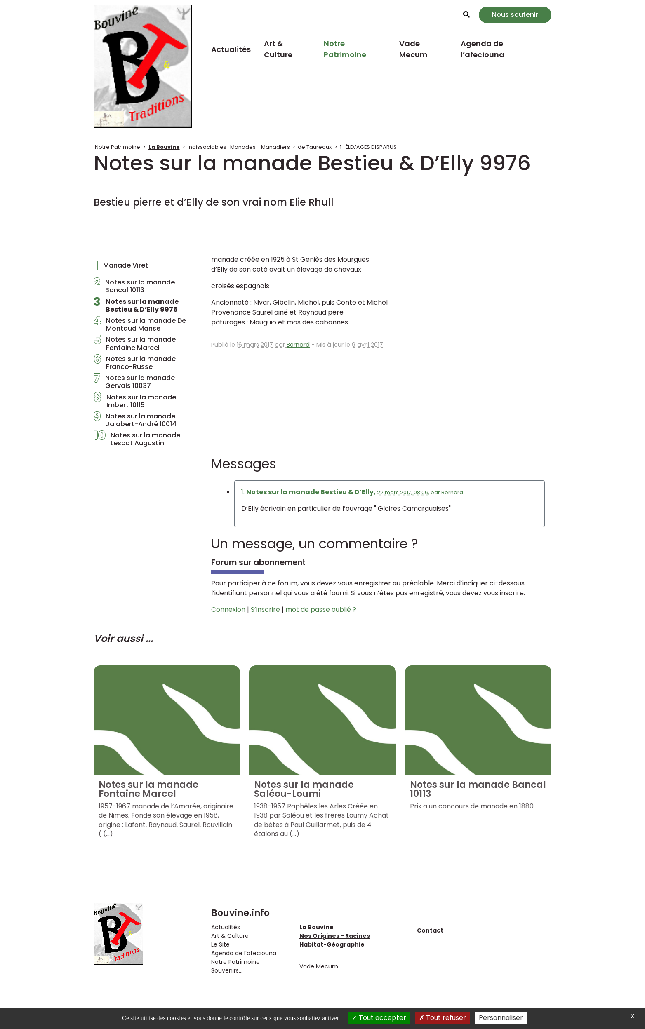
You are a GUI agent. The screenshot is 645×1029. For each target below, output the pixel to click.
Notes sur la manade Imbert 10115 (135, 401)
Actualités (231, 49)
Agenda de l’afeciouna (482, 49)
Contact (430, 930)
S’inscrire (265, 609)
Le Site (220, 944)
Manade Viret (121, 267)
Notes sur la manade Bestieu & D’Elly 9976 (136, 305)
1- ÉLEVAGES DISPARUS (368, 146)
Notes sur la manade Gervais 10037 (134, 382)
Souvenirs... (226, 970)
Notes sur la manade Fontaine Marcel (135, 343)
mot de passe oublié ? (320, 609)
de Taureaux (315, 146)
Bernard (298, 345)
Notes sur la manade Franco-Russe (135, 363)
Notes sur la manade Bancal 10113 (134, 286)
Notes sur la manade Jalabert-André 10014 (135, 420)
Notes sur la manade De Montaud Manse (140, 324)
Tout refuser (442, 1017)
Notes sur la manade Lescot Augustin (137, 439)
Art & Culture (278, 49)
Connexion (228, 609)
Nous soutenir (515, 14)
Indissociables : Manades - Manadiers (239, 146)
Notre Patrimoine (345, 49)
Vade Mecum (413, 49)
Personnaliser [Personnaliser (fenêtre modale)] (501, 1017)
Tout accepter (379, 1017)
